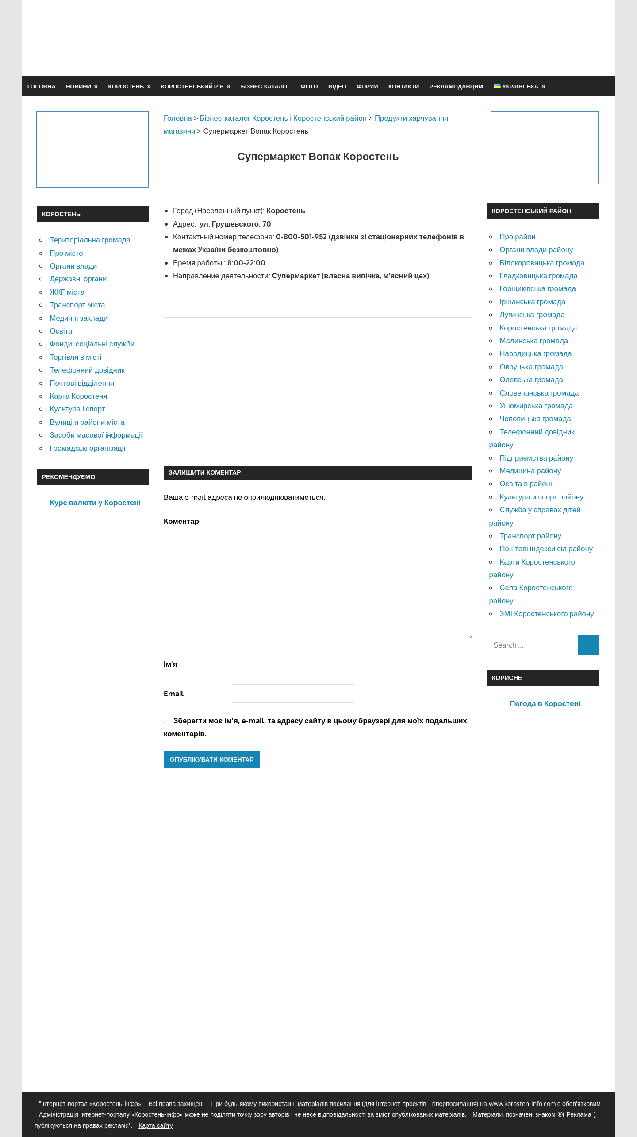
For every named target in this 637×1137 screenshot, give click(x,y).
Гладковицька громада (538, 275)
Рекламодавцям (457, 86)
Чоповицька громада (535, 418)
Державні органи (78, 278)
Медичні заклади (78, 318)
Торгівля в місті (75, 356)
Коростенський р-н (192, 86)
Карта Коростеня (78, 395)
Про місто (66, 252)
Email (174, 693)
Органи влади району (536, 249)
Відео (337, 86)
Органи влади (73, 265)
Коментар (181, 521)
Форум (367, 86)
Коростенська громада (538, 327)
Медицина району (530, 470)
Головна (41, 86)
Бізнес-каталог (265, 86)
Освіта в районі (525, 483)
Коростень (126, 86)
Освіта (61, 330)
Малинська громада (533, 340)
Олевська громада (531, 379)
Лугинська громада (531, 314)
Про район (517, 236)
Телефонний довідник (87, 369)
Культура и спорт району (541, 496)
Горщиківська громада (537, 288)
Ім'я (170, 663)
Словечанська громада (539, 392)
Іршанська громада (532, 301)
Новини (78, 86)
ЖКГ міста (67, 291)
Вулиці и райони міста (87, 421)
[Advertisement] (439, 38)
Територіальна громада (90, 239)
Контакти (403, 86)
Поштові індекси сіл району (546, 548)
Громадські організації (87, 448)
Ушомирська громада (536, 405)
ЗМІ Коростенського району (546, 613)
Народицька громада (535, 353)
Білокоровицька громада (541, 262)
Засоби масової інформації (96, 434)
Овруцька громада (531, 366)
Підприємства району (536, 457)
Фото (309, 86)
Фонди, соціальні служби (92, 343)
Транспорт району (530, 535)
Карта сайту (155, 1125)
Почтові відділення (82, 383)
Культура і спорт (77, 408)
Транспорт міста (77, 304)
